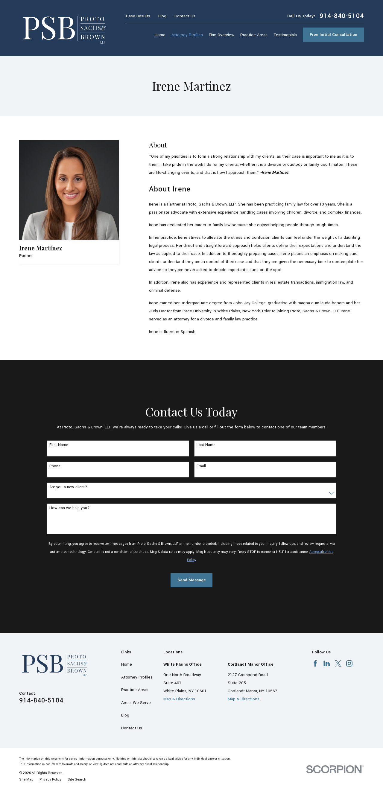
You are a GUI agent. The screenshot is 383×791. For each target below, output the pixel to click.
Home (126, 664)
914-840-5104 (342, 16)
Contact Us (184, 16)
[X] (338, 663)
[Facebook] (315, 663)
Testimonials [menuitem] (285, 35)
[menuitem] (26, 779)
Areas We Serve (136, 702)
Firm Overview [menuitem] (221, 35)
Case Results (138, 16)
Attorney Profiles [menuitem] (187, 35)
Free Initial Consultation (333, 34)
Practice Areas (134, 690)
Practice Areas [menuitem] (254, 35)
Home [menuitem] (160, 35)
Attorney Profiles (137, 677)
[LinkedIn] (326, 663)
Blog (162, 16)
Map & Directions (179, 699)
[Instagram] (349, 663)
